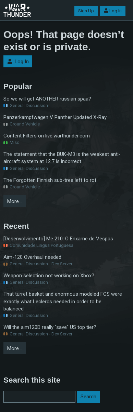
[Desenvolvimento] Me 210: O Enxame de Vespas (58, 239)
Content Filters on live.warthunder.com (46, 136)
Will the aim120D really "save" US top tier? (49, 327)
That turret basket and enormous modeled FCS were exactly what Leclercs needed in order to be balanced (62, 301)
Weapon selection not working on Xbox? (48, 276)
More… (14, 201)
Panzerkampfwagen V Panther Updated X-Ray (55, 117)
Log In (113, 10)
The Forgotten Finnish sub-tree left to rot (49, 180)
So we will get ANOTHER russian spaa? (47, 99)
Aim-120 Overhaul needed (32, 257)
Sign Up (86, 10)
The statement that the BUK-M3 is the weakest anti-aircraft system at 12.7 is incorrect (62, 157)
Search (88, 397)
